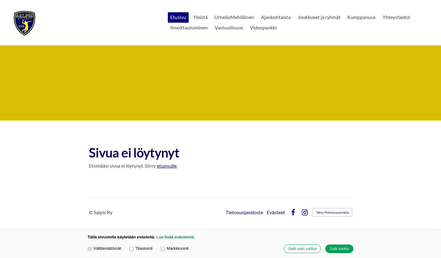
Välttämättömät (104, 248)
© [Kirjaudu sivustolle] (91, 212)
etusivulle (167, 166)
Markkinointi (175, 248)
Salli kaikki (339, 249)
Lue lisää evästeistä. (175, 237)
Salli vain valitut (302, 249)
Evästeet (276, 212)
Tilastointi (141, 248)
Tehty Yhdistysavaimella (332, 212)
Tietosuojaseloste (244, 212)
